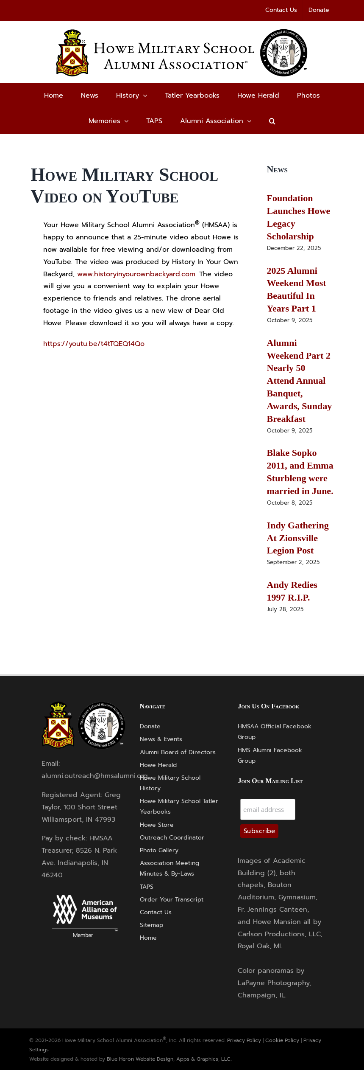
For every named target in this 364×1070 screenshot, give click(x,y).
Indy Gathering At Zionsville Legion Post (298, 538)
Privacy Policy (244, 1040)
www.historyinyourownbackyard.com (136, 274)
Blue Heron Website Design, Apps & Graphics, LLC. (169, 1059)
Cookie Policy (282, 1040)
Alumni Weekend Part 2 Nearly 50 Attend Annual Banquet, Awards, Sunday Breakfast (299, 380)
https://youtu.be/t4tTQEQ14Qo (93, 344)
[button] (272, 121)
